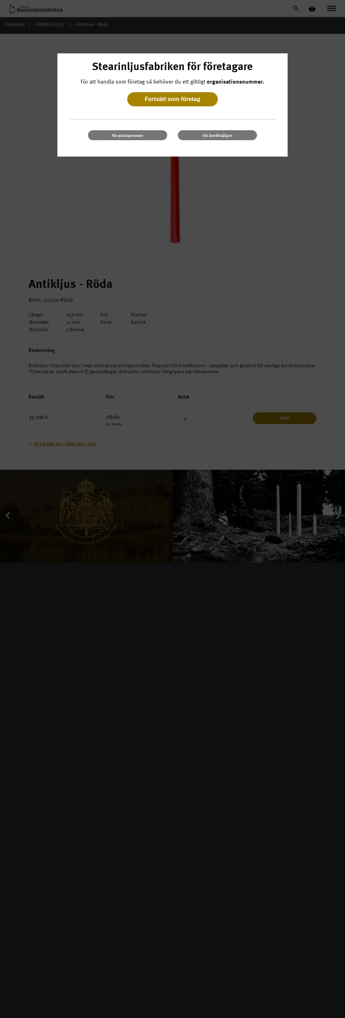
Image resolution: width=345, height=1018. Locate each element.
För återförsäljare (217, 135)
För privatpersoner (127, 135)
